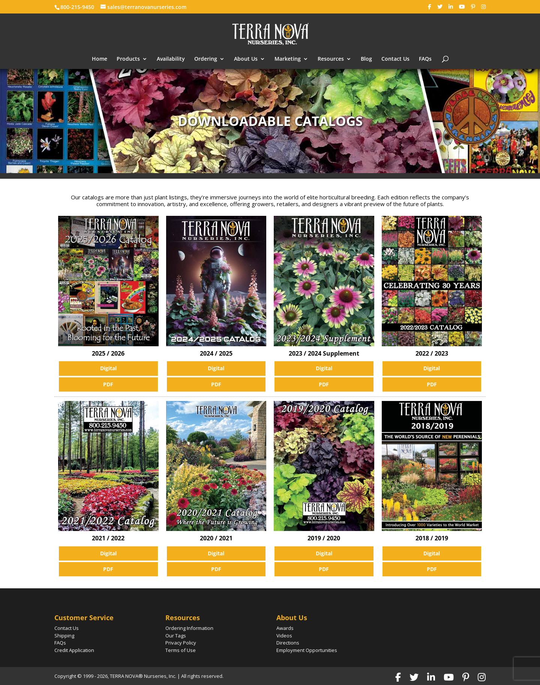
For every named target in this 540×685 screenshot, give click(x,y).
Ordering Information (189, 628)
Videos (284, 635)
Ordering (205, 59)
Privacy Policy (180, 642)
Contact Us (395, 59)
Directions (287, 642)
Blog (366, 59)
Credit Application (74, 650)
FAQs (425, 59)
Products (128, 59)
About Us (246, 59)
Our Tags (175, 635)
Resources (331, 59)
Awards (285, 628)
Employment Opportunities (306, 650)
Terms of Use (180, 650)
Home (99, 59)
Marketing (287, 59)
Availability (171, 59)
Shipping (64, 635)
